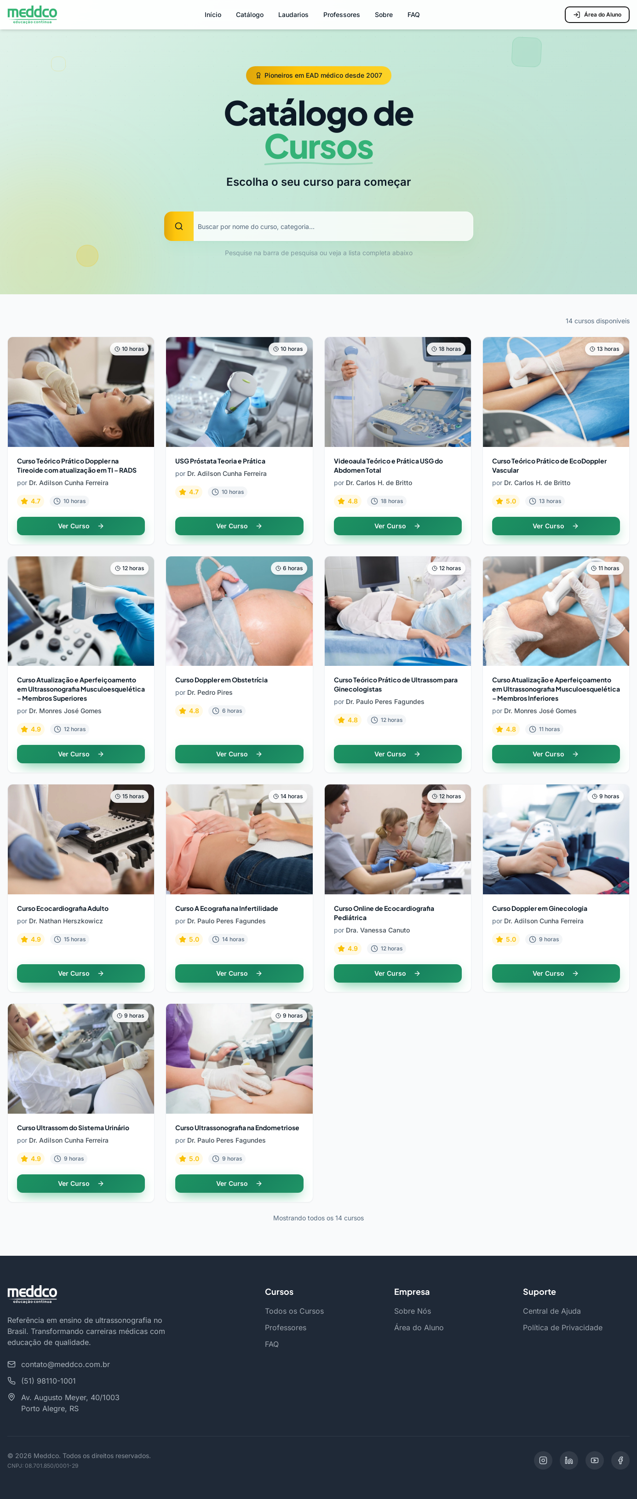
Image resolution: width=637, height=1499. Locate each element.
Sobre (384, 14)
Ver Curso (81, 526)
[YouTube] (594, 1460)
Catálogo (250, 14)
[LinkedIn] (569, 1460)
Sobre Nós (412, 1311)
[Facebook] (620, 1460)
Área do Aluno (597, 14)
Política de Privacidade (563, 1327)
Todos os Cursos (294, 1311)
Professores (341, 14)
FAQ (413, 14)
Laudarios (293, 14)
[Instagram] (543, 1460)
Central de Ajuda (552, 1311)
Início (213, 14)
